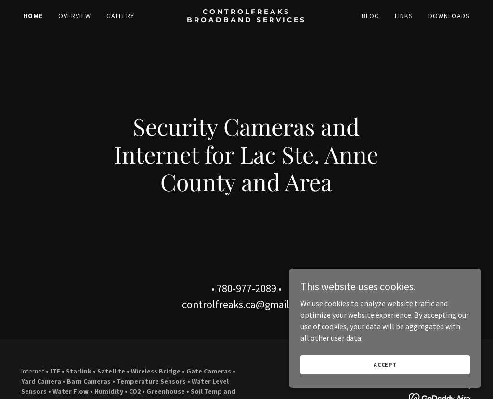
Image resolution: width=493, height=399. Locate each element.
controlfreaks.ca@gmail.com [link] (246, 304)
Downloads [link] (449, 16)
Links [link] (404, 16)
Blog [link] (370, 16)
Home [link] (33, 16)
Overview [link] (74, 16)
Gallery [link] (120, 16)
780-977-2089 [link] (246, 288)
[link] (246, 19)
